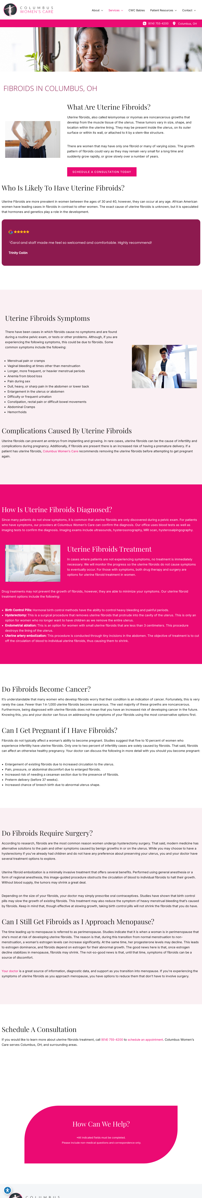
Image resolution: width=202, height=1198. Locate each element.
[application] (101, 10)
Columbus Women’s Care (61, 451)
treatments (18, 591)
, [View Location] (187, 23)
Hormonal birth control (49, 610)
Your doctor (10, 971)
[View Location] (174, 23)
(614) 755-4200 (112, 1039)
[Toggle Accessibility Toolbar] (7, 1190)
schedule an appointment (147, 1039)
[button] (102, 171)
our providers (44, 525)
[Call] (156, 23)
